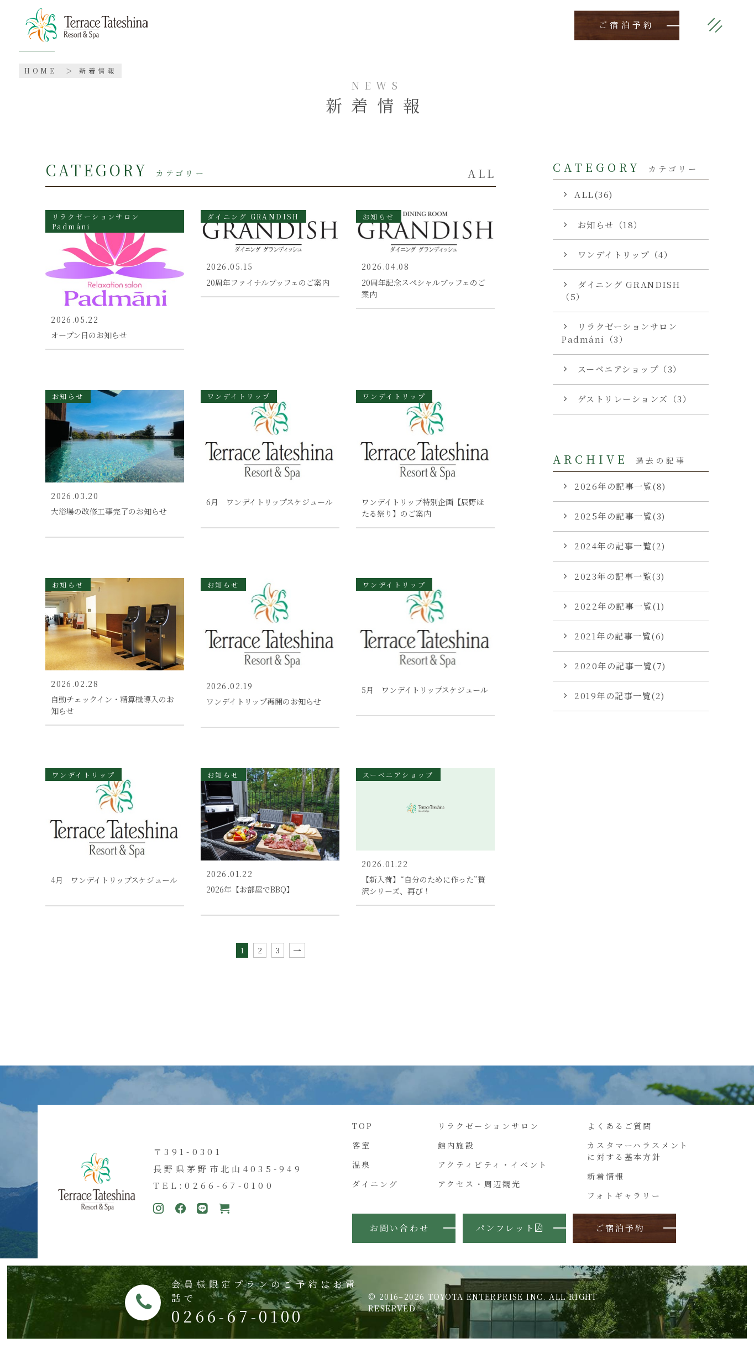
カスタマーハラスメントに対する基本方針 (638, 1158)
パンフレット (510, 1235)
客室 (361, 1152)
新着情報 (605, 1183)
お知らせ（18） (608, 224)
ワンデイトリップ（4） (623, 254)
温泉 (361, 1172)
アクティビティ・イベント (493, 1172)
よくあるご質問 (619, 1133)
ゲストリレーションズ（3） (633, 399)
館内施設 (456, 1152)
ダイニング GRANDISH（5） (620, 291)
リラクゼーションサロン (489, 1133)
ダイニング (375, 1191)
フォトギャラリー (624, 1203)
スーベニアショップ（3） (628, 369)
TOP (362, 1133)
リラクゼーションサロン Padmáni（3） (619, 333)
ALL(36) (593, 194)
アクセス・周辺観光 (479, 1191)
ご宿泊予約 (627, 25)
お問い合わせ (400, 1235)
